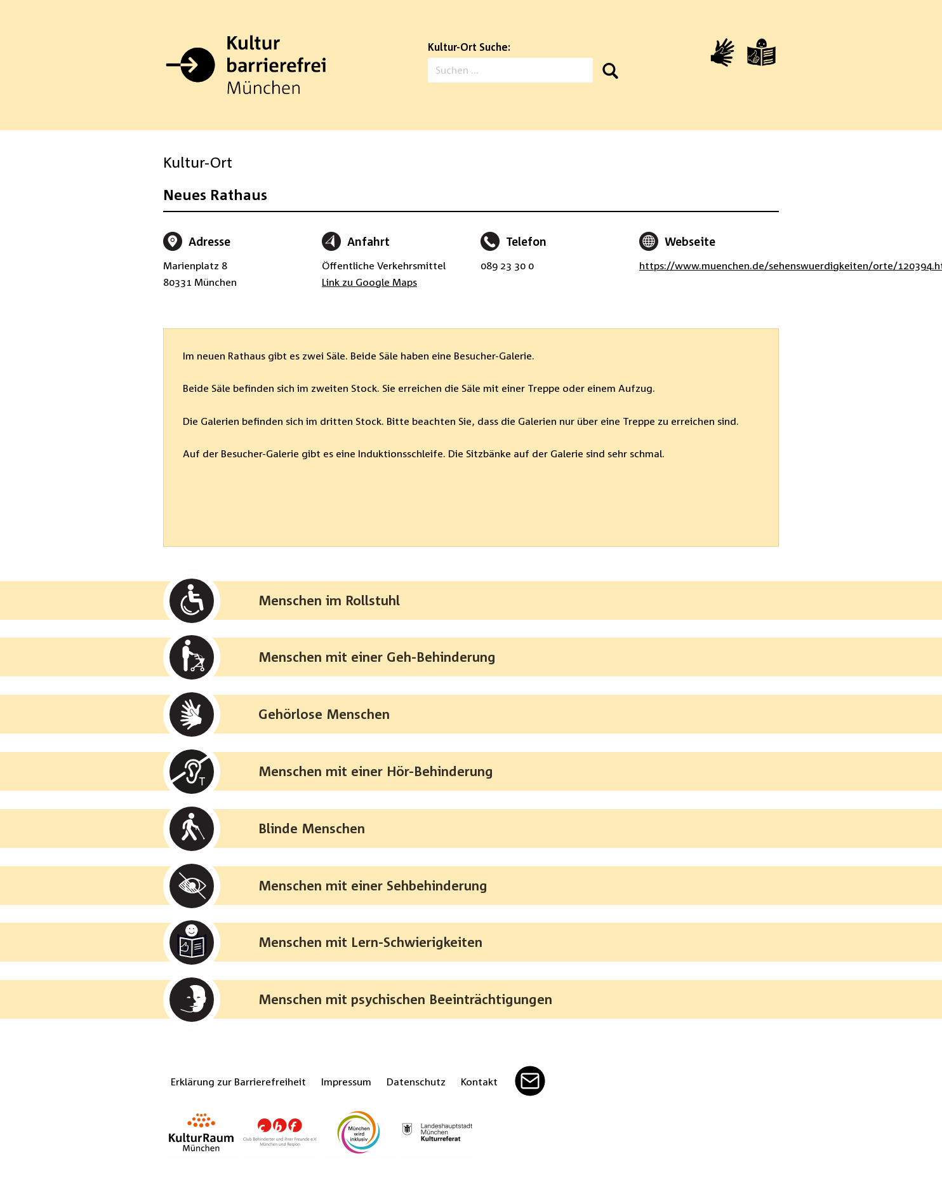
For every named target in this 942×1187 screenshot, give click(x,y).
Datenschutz (416, 1081)
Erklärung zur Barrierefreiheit (238, 1081)
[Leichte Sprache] (761, 52)
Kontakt (479, 1081)
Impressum (346, 1081)
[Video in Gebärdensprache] (722, 52)
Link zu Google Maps (369, 282)
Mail (530, 1081)
